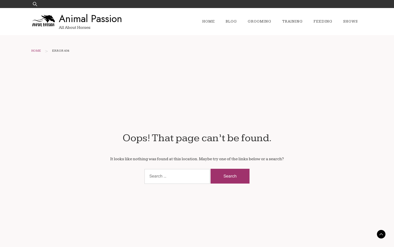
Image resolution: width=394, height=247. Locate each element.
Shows (350, 21)
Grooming (259, 21)
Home (208, 21)
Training (292, 21)
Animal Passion (90, 18)
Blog (231, 21)
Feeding (323, 21)
